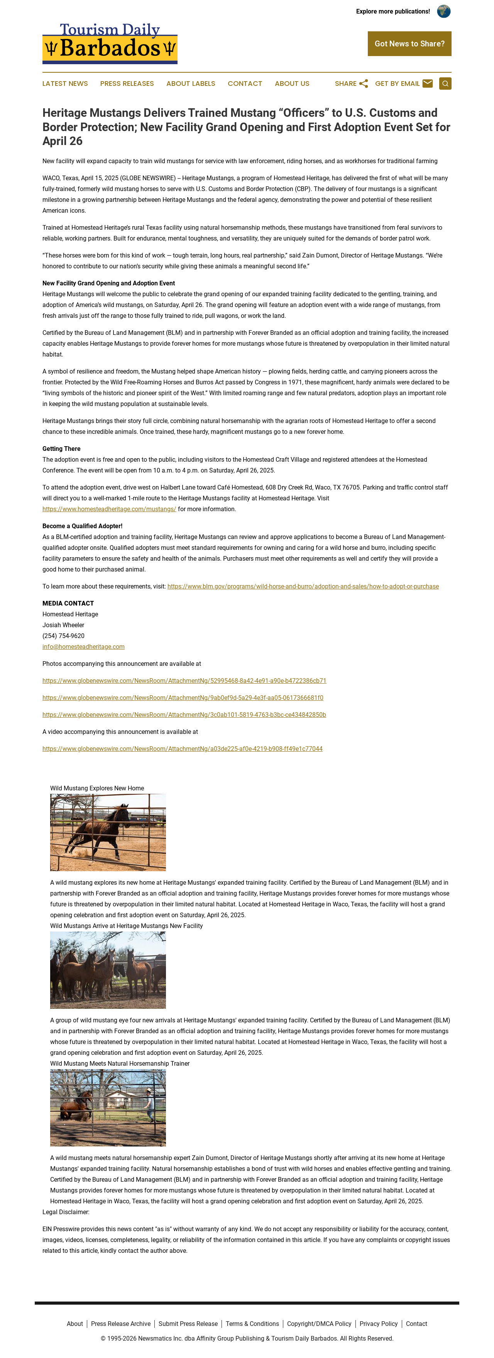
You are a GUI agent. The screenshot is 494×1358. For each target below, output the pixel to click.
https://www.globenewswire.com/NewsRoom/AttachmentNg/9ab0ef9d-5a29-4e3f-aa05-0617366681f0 (182, 697)
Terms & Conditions (252, 1323)
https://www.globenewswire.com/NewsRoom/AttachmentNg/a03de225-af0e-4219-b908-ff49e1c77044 (182, 748)
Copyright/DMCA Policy (319, 1323)
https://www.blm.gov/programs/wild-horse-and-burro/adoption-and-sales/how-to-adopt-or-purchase (303, 586)
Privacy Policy (379, 1323)
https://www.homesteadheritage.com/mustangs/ (109, 509)
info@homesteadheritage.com (83, 646)
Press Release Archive (121, 1323)
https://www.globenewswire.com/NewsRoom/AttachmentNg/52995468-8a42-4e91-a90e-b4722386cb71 (184, 680)
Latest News (65, 83)
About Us (292, 83)
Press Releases (127, 83)
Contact (245, 83)
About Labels (190, 83)
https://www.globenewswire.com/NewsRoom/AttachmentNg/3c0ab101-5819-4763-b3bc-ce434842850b (184, 714)
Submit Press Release (188, 1323)
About (75, 1323)
